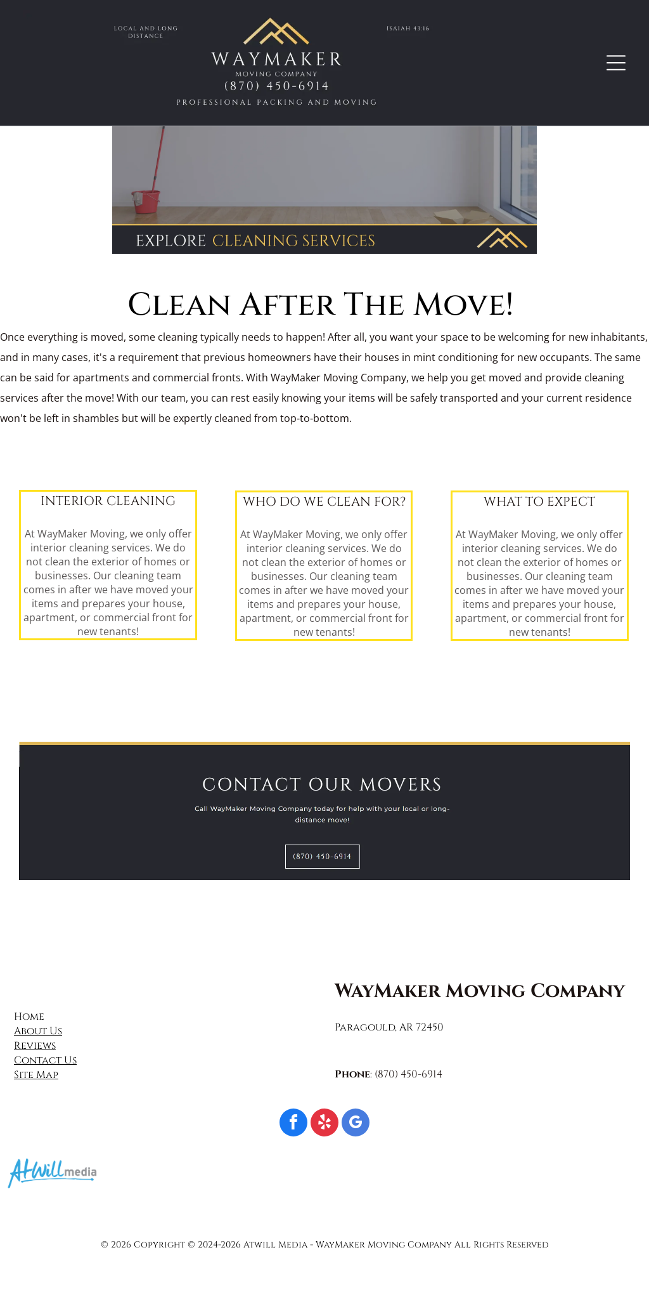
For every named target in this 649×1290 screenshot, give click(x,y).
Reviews (35, 1046)
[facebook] (293, 1124)
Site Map (36, 1075)
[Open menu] (616, 62)
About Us (38, 1031)
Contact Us (45, 1060)
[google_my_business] (355, 1124)
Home (29, 1016)
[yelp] (324, 1124)
